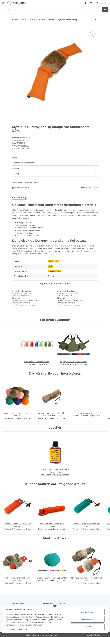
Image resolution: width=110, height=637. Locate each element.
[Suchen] (105, 9)
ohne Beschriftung (55, 271)
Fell (57, 261)
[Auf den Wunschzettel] (93, 34)
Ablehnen (87, 627)
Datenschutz (22, 630)
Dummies (25, 145)
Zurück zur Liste (20, 19)
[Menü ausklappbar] (3, 1)
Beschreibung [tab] (19, 197)
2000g (50, 266)
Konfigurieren (87, 619)
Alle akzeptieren (87, 612)
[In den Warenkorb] (14, 27)
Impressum (10, 630)
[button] (85, 2)
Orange (51, 261)
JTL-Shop (97, 635)
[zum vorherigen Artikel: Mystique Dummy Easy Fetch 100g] (90, 19)
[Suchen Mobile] (52, 9)
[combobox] (55, 162)
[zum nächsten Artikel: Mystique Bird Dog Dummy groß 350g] (95, 19)
